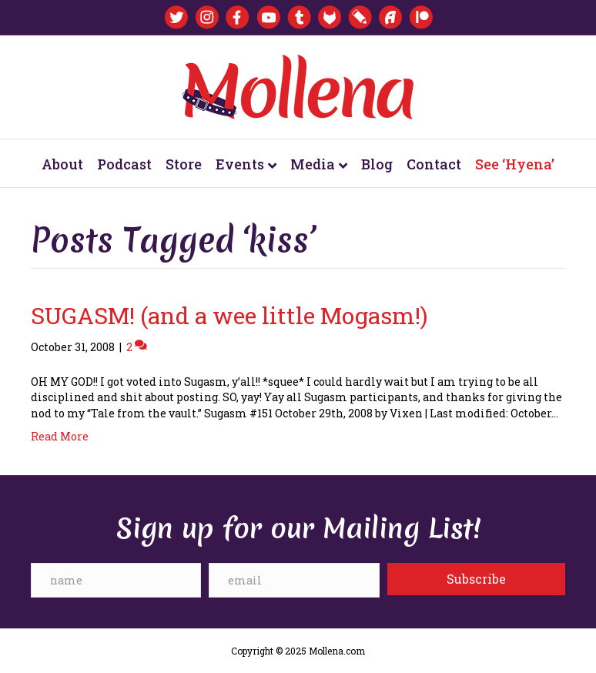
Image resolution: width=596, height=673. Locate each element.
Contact (434, 164)
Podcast (124, 164)
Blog (377, 164)
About (62, 164)
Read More (60, 436)
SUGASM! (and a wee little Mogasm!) (229, 315)
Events (240, 164)
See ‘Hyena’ (514, 164)
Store (184, 164)
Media (312, 164)
